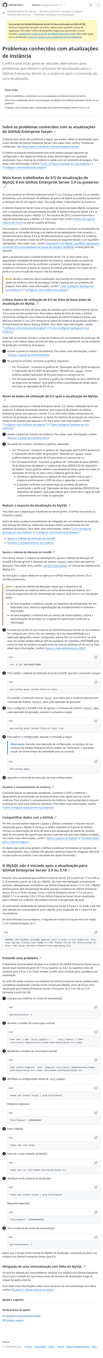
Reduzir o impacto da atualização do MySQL (36, 505)
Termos (28, 1346)
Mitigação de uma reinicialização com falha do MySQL (44, 1266)
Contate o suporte (13, 1320)
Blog (94, 1346)
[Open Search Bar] (90, 4)
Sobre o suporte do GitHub (61, 838)
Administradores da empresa (21, 11)
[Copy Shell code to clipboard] (96, 657)
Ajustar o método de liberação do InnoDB (31, 538)
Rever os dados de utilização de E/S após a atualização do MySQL (50, 397)
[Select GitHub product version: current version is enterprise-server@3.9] (48, 5)
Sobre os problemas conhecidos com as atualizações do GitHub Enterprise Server (48, 129)
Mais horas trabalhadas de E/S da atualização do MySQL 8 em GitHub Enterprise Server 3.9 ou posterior (50, 181)
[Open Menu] (98, 4)
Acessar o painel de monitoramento (28, 355)
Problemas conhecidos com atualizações (54, 14)
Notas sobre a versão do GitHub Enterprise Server (50, 146)
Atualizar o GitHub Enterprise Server (32, 1289)
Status (52, 1346)
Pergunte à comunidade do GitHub (21, 1315)
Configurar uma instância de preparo (25, 167)
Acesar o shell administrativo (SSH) (65, 648)
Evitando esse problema (22, 958)
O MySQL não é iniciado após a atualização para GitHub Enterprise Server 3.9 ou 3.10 (44, 868)
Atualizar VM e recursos (19, 14)
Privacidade (40, 1346)
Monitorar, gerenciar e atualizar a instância (61, 11)
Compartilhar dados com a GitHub (29, 817)
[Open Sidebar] (3, 13)
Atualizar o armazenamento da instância (30, 542)
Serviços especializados (77, 1346)
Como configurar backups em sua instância (65, 163)
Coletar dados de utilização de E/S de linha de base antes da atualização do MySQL (46, 302)
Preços (60, 1346)
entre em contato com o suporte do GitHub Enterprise (55, 37)
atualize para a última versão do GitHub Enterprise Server (47, 33)
